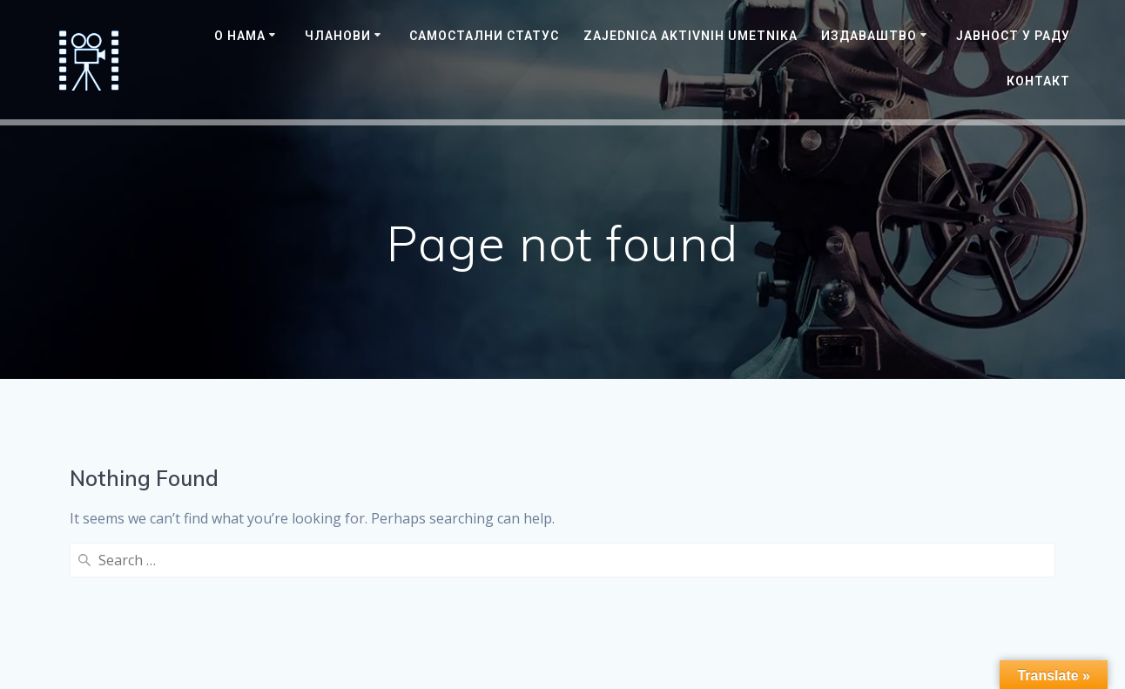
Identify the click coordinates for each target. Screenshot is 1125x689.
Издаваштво (869, 36)
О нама (240, 36)
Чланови (338, 36)
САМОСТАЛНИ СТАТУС (484, 36)
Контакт (1038, 81)
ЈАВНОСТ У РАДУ (1013, 36)
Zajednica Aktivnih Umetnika (690, 36)
